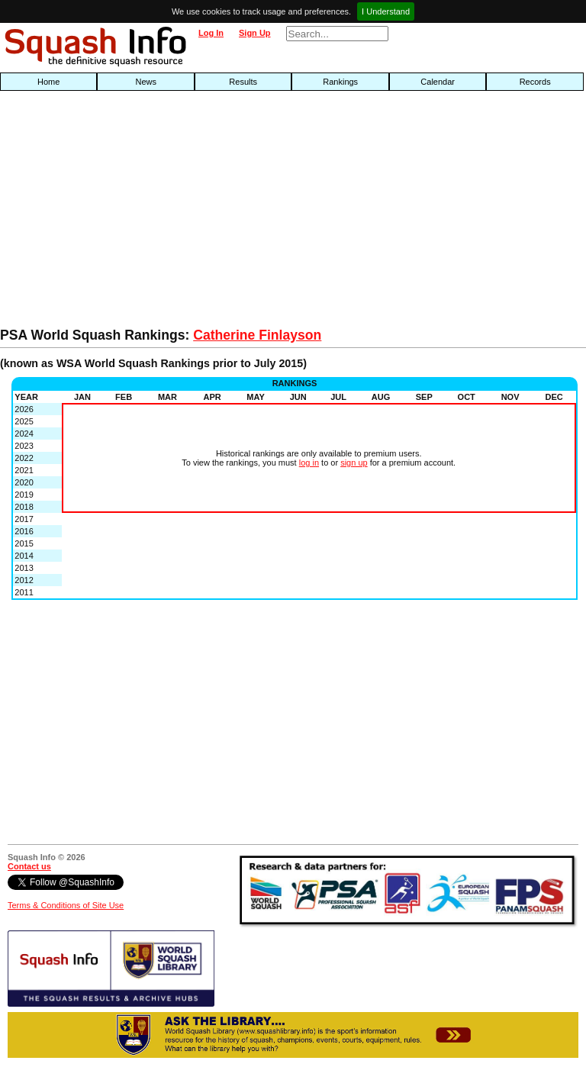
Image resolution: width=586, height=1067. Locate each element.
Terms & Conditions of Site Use (66, 905)
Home (48, 81)
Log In (211, 32)
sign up (353, 462)
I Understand (386, 11)
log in (309, 462)
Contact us (29, 866)
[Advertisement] (187, 213)
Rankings (340, 81)
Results (243, 81)
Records (535, 81)
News (145, 81)
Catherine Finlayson (257, 335)
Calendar (437, 81)
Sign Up (255, 32)
